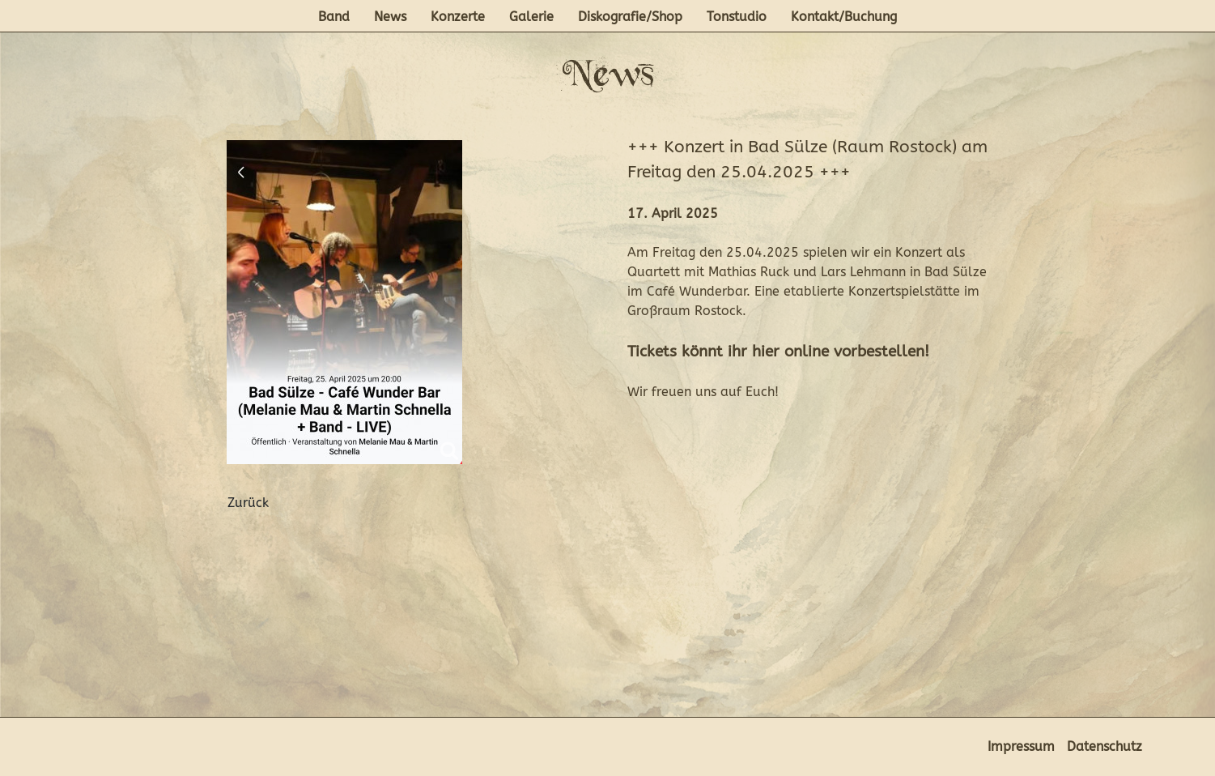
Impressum (1021, 746)
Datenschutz (1104, 746)
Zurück (248, 502)
